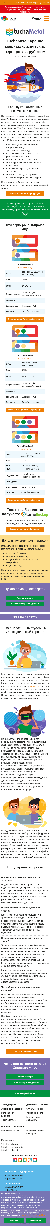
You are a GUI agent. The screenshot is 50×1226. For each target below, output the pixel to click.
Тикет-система (8, 1120)
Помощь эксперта (25, 598)
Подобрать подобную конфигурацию (25, 319)
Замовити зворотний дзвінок (25, 604)
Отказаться (35, 1221)
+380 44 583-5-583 (24, 3)
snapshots (34, 686)
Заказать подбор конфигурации (25, 194)
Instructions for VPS (10, 1131)
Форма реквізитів (34, 1113)
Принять (14, 1221)
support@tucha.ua (41, 3)
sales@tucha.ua (12, 1190)
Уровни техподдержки (12, 1109)
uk (4, 3)
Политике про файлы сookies (32, 1215)
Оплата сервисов (34, 1109)
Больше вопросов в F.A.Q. (25, 1051)
